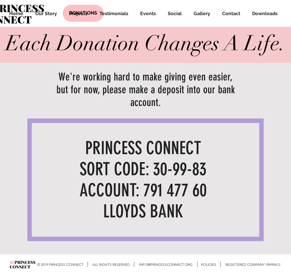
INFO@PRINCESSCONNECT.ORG (165, 264)
